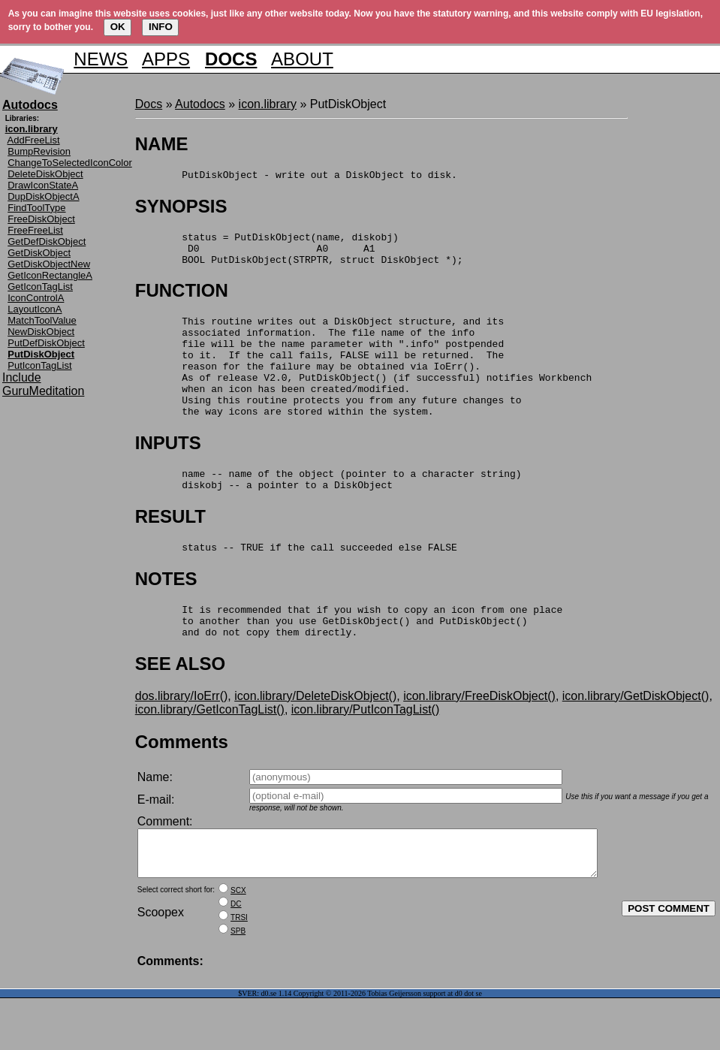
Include (21, 377)
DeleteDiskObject (45, 174)
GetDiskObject (39, 252)
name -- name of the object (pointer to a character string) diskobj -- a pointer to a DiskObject (328, 511)
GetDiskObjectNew (49, 264)
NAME (161, 144)
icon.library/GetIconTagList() (210, 752)
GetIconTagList (40, 286)
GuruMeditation (43, 391)
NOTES (166, 615)
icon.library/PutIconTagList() (365, 752)
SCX (238, 942)
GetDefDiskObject (47, 241)
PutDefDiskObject (46, 342)
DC (235, 956)
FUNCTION (181, 299)
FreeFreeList (35, 230)
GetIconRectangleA (50, 275)
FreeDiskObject (41, 219)
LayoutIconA (35, 309)
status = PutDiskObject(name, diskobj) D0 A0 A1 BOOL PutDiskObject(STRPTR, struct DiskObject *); (299, 254)
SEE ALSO (180, 706)
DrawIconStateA (43, 185)
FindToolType (36, 207)
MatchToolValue (42, 320)
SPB (238, 983)
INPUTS (168, 472)
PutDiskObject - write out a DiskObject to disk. (296, 176)
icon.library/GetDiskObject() (635, 738)
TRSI (239, 969)
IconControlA (36, 297)
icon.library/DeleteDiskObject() (315, 738)
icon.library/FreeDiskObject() (479, 738)
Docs (148, 104)
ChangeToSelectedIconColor (70, 162)
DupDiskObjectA (43, 196)
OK (117, 26)
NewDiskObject (41, 331)
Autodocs (200, 104)
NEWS (101, 59)
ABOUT (302, 59)
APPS (166, 59)
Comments (181, 784)
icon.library (268, 104)
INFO (161, 26)
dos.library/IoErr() (181, 738)
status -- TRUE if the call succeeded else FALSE (296, 583)
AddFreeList (34, 140)
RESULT (170, 550)
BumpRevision (39, 151)
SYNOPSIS (181, 208)
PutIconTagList (39, 365)
